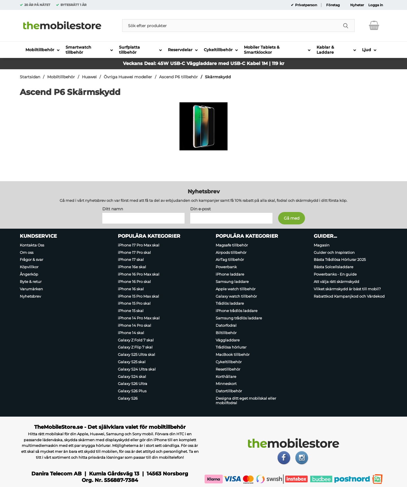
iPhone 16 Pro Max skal (138, 274)
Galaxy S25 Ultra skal (136, 354)
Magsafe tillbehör (232, 245)
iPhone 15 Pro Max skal (138, 296)
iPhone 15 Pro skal (134, 303)
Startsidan (30, 76)
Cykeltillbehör (229, 362)
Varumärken (31, 289)
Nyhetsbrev (30, 296)
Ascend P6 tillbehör (178, 76)
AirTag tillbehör (230, 259)
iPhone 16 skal (131, 289)
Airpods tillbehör (231, 252)
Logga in (375, 5)
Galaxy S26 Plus (132, 391)
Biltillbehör (226, 332)
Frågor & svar (31, 259)
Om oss (26, 252)
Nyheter (357, 5)
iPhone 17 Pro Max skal (138, 245)
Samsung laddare (232, 281)
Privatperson (305, 5)
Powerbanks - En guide (335, 274)
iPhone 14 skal (131, 332)
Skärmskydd (218, 76)
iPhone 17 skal (131, 259)
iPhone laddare (230, 274)
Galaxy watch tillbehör (236, 296)
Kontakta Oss (32, 245)
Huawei (89, 76)
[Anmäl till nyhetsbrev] (291, 218)
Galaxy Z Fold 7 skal (136, 340)
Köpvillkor (29, 267)
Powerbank (226, 267)
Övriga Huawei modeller (128, 76)
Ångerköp (29, 274)
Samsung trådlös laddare (239, 318)
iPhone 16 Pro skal (134, 281)
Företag (333, 5)
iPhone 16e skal (132, 267)
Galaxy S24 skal (132, 376)
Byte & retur (31, 281)
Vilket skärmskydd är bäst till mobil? (347, 289)
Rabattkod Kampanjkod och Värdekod (349, 296)
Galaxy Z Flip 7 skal (135, 347)
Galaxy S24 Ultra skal (137, 369)
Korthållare (226, 376)
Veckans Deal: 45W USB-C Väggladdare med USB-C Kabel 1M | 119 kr (203, 63)
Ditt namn (112, 208)
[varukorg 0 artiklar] (374, 25)
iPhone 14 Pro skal (134, 325)
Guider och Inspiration (334, 252)
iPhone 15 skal (131, 310)
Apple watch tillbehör (236, 289)
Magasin (322, 245)
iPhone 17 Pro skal (134, 252)
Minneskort (226, 384)
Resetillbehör (228, 369)
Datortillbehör (229, 391)
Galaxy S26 (128, 398)
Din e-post (200, 208)
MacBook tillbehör (233, 354)
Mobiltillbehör (61, 76)
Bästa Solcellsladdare (333, 267)
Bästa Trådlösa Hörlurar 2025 (340, 259)
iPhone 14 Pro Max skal (139, 318)
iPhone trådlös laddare (236, 310)
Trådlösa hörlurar (231, 347)
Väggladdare (228, 340)
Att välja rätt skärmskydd (336, 281)
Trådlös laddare (230, 303)
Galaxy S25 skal (132, 362)
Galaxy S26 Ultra (132, 384)
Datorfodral (226, 325)
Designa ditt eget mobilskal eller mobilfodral (246, 400)
